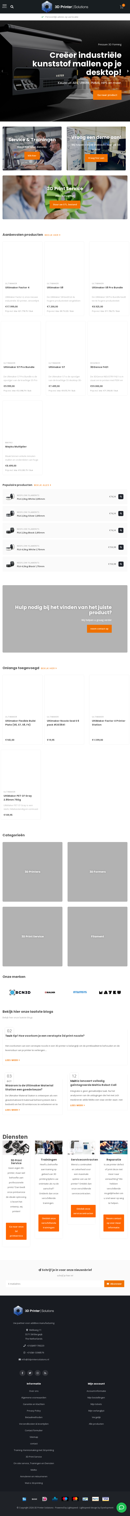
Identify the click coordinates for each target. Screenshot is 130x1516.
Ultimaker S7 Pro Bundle (19, 367)
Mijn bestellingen (96, 1397)
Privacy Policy (34, 1410)
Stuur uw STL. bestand (65, 204)
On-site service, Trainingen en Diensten (34, 1463)
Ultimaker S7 (57, 367)
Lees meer (12, 1060)
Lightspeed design (88, 1507)
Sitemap (34, 1436)
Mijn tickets (96, 1404)
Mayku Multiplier (16, 446)
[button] (2, 71)
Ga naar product (107, 95)
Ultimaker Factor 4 (17, 287)
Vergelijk (96, 1417)
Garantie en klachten (34, 1404)
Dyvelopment (107, 1507)
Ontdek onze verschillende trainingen (48, 1223)
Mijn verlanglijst (96, 1410)
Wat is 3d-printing (34, 1482)
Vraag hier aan (96, 157)
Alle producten (96, 1423)
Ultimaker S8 (55, 287)
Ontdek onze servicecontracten (83, 1211)
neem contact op (99, 628)
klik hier (32, 155)
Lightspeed (72, 1507)
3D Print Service (34, 1456)
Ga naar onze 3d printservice (16, 1231)
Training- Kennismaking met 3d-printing (34, 1450)
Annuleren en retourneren (33, 1476)
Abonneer (114, 1283)
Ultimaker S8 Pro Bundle (107, 287)
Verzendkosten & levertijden (34, 1423)
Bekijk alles (42, 485)
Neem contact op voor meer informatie (113, 1223)
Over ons (34, 1390)
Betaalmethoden (33, 1417)
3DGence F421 (99, 367)
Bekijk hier (53, 235)
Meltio (34, 1469)
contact (34, 1443)
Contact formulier (34, 1430)
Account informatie (96, 1390)
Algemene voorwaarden (33, 1397)
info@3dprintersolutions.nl (35, 1359)
